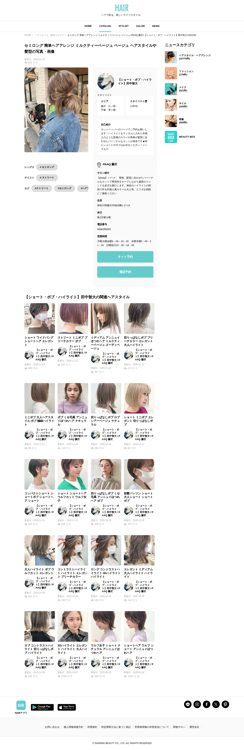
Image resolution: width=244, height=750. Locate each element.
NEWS (156, 26)
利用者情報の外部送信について (152, 727)
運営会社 (194, 727)
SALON (140, 26)
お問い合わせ (52, 727)
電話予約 (125, 271)
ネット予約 (125, 256)
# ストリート (47, 177)
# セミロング (47, 167)
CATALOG (105, 26)
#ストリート (41, 188)
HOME (88, 26)
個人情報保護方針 (73, 727)
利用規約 (92, 727)
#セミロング (64, 188)
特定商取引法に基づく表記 (116, 727)
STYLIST (124, 26)
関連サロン (179, 727)
